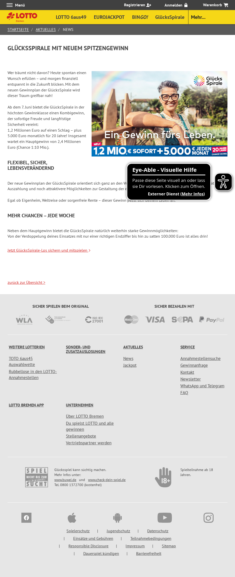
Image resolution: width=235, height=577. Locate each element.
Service (187, 346)
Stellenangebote (81, 436)
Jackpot (130, 365)
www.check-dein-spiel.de (107, 480)
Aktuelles (46, 29)
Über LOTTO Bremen (85, 416)
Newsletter (190, 379)
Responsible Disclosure (88, 545)
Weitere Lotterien (27, 346)
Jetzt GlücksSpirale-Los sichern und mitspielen (49, 250)
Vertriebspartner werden (88, 443)
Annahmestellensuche (200, 358)
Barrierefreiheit (148, 553)
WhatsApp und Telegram (202, 386)
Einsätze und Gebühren (93, 538)
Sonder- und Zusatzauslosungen (85, 349)
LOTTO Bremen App (26, 404)
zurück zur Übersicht (26, 282)
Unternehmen (79, 404)
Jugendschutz (118, 530)
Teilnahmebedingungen (150, 538)
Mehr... (198, 17)
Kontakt (187, 372)
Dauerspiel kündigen (101, 553)
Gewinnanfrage (194, 365)
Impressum (135, 545)
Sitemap (169, 545)
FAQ (184, 392)
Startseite (18, 29)
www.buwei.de (65, 480)
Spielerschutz (78, 530)
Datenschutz (157, 530)
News (128, 358)
